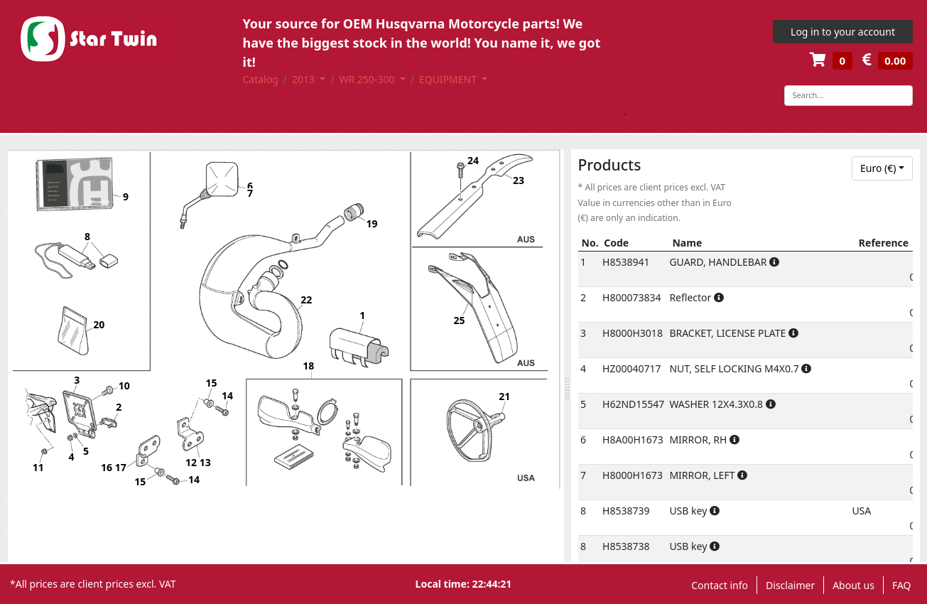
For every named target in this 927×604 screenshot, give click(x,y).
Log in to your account (843, 31)
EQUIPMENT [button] (449, 79)
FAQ (901, 585)
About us (853, 585)
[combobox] (882, 168)
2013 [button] (305, 79)
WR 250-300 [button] (368, 79)
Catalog (260, 79)
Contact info (719, 585)
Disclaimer (790, 585)
